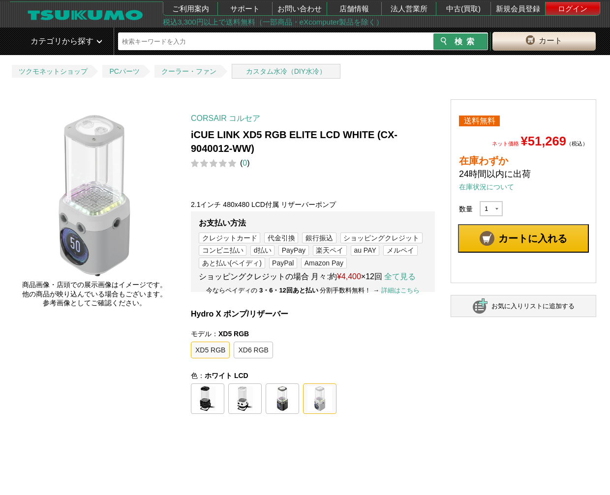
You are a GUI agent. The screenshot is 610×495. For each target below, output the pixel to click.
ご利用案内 (190, 8)
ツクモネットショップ (53, 71)
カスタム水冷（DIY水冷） (286, 71)
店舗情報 (354, 8)
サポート (245, 8)
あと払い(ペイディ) (232, 263)
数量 (466, 208)
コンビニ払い (223, 250)
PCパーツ (124, 71)
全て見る (400, 276)
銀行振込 (319, 238)
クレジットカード (229, 238)
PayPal (283, 263)
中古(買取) (463, 8)
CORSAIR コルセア (225, 118)
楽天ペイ (329, 250)
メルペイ (400, 250)
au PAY (365, 250)
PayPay (293, 250)
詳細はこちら (400, 290)
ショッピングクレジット (381, 238)
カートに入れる (532, 238)
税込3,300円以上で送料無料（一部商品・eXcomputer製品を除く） (273, 22)
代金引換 (281, 238)
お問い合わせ (299, 8)
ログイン (572, 8)
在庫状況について (486, 187)
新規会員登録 (518, 8)
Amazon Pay (324, 263)
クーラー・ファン (188, 71)
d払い (263, 250)
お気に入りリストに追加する (533, 306)
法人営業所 (409, 8)
